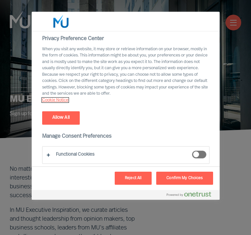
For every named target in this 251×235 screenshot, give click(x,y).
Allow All (61, 117)
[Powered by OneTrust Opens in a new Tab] (191, 196)
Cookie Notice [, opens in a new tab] (55, 100)
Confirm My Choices (184, 178)
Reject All (133, 178)
